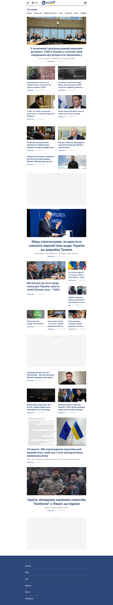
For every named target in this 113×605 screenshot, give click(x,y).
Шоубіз (29, 13)
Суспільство (38, 13)
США (27, 572)
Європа (28, 566)
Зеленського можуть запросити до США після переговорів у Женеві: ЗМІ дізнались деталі (40, 158)
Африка (28, 585)
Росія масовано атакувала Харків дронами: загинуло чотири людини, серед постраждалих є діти (76, 326)
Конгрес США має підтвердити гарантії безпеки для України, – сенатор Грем (71, 144)
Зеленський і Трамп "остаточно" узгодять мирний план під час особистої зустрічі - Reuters (56, 326)
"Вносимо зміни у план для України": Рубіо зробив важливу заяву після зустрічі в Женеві (71, 407)
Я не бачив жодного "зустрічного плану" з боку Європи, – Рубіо (76, 275)
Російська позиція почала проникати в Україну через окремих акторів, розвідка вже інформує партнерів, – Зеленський (40, 147)
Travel (61, 13)
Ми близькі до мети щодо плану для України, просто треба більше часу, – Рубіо (43, 286)
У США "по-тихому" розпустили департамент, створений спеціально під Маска (41, 113)
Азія (69, 305)
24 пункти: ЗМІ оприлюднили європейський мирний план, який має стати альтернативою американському (55, 452)
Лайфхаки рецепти (50, 13)
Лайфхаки (83, 13)
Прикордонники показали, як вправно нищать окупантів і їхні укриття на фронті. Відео (39, 85)
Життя (76, 13)
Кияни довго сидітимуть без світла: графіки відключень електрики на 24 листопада (39, 407)
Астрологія (68, 13)
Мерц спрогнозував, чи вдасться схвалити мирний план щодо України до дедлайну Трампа (57, 246)
